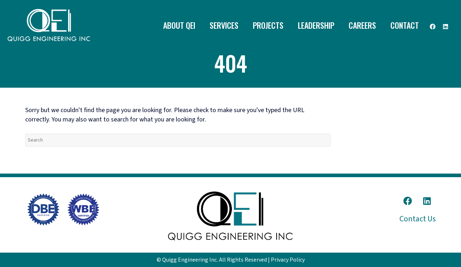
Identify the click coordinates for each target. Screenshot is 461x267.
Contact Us (417, 219)
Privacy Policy (288, 260)
